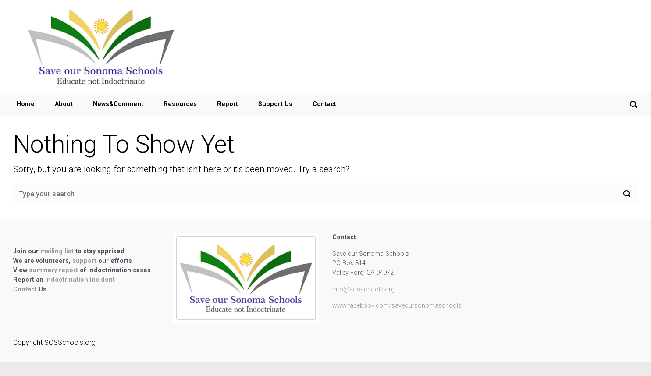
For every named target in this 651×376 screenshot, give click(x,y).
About (64, 104)
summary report (53, 270)
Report (227, 104)
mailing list (57, 251)
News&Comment (118, 104)
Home (26, 104)
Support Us (275, 104)
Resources (180, 104)
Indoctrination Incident (80, 280)
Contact (324, 104)
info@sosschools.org (363, 289)
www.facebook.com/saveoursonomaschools (397, 305)
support (85, 261)
